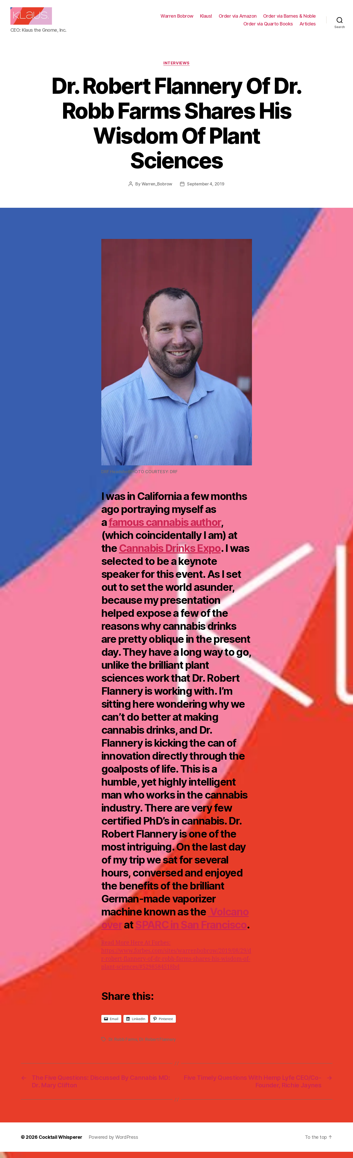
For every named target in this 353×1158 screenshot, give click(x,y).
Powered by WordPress (113, 1143)
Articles (307, 26)
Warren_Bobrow (157, 189)
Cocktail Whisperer (60, 1143)
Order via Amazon (238, 19)
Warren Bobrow (177, 19)
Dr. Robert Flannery (157, 1045)
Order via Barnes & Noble (289, 19)
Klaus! (206, 19)
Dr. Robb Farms (123, 1045)
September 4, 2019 (205, 189)
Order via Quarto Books (268, 26)
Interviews (176, 69)
